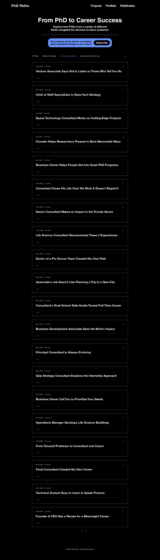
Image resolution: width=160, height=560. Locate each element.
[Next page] (86, 531)
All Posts (35, 56)
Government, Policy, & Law (90, 56)
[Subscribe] (102, 42)
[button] (125, 56)
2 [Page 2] (82, 531)
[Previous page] (73, 531)
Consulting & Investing (68, 56)
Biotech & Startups (49, 56)
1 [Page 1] (77, 531)
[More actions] (124, 66)
